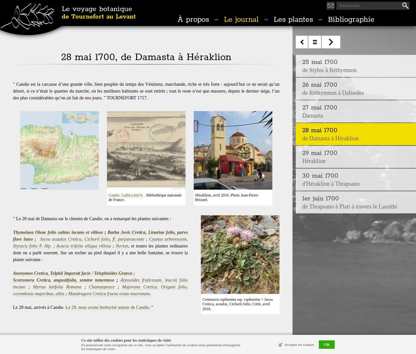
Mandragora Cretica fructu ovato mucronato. (109, 293)
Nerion (122, 246)
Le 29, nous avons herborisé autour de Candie (107, 307)
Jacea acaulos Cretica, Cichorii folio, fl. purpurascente (92, 239)
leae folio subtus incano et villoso (71, 232)
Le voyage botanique (99, 13)
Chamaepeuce (101, 286)
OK (327, 344)
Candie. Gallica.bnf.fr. (126, 195)
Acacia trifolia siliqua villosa (83, 246)
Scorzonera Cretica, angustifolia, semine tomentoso (63, 280)
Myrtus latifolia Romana (57, 286)
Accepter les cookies (299, 345)
